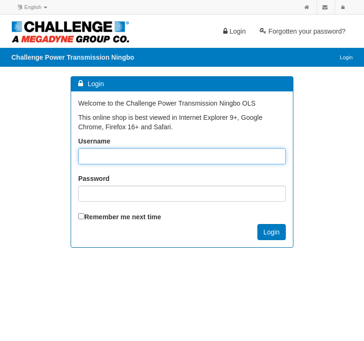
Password (93, 178)
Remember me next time (122, 217)
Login (234, 31)
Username (94, 141)
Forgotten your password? (303, 31)
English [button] (31, 6)
